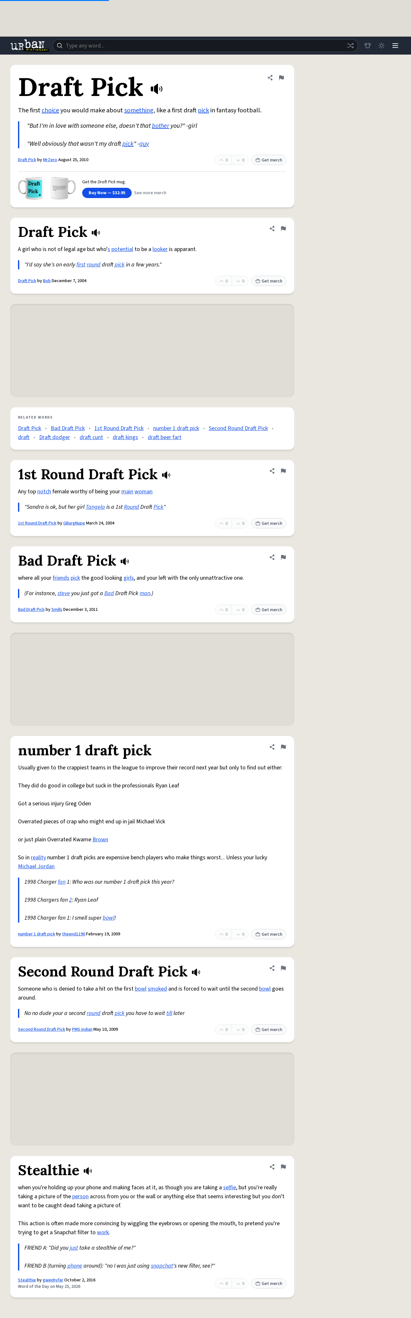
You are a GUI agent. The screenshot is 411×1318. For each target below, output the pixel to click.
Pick (158, 507)
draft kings (125, 437)
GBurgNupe (74, 523)
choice (50, 110)
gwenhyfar (53, 1280)
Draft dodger (54, 437)
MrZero (50, 160)
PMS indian (82, 1029)
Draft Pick (27, 160)
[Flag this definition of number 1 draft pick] (283, 747)
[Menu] (395, 45)
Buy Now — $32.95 (107, 193)
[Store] (366, 45)
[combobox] (205, 45)
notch (44, 492)
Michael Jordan (36, 867)
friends (61, 578)
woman (144, 492)
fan (62, 882)
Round (131, 507)
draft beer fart (164, 437)
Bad (109, 593)
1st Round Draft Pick (119, 428)
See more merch (150, 193)
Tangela (95, 507)
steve (63, 593)
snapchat (162, 1266)
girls (129, 578)
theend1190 (73, 934)
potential (122, 249)
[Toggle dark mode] (381, 45)
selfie (229, 1188)
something (138, 110)
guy (144, 143)
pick (203, 110)
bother (160, 125)
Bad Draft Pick (68, 428)
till (169, 1013)
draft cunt (91, 437)
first (80, 265)
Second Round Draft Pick (238, 428)
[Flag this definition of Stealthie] (283, 1167)
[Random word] (349, 45)
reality (38, 858)
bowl (108, 918)
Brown (100, 840)
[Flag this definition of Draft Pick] (281, 78)
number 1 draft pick (176, 428)
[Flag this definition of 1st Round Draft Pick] (283, 471)
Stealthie (27, 1280)
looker (160, 249)
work (103, 1232)
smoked (157, 989)
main (127, 492)
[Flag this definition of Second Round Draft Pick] (283, 968)
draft (24, 437)
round (94, 265)
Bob (47, 281)
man (145, 593)
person (80, 1196)
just (74, 1248)
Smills (56, 609)
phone (74, 1266)
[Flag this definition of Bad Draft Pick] (283, 557)
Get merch (268, 160)
